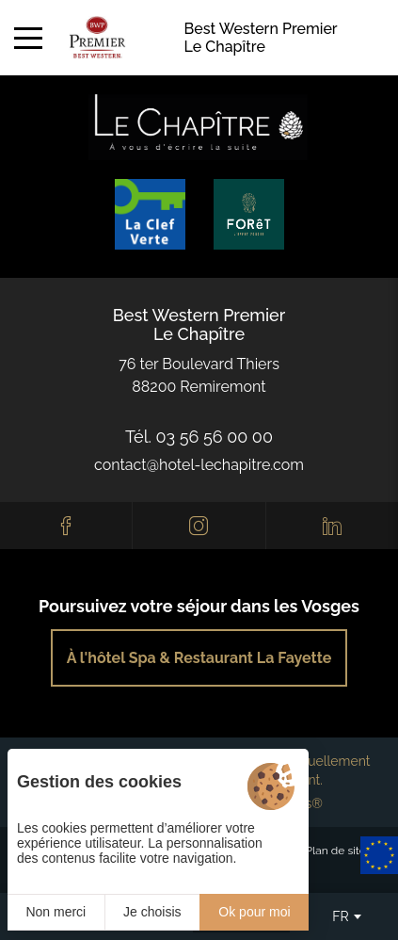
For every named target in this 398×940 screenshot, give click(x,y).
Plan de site (336, 850)
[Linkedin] (332, 525)
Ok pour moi (254, 911)
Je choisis (152, 911)
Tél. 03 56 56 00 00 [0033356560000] (199, 436)
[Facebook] (66, 525)
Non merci (55, 911)
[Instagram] (198, 525)
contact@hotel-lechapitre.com (199, 465)
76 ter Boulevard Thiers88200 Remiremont (199, 375)
